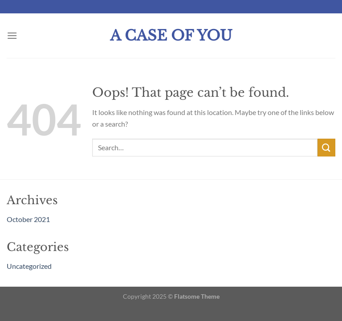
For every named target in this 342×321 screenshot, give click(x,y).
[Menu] (12, 35)
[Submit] (326, 147)
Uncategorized (29, 266)
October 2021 (28, 219)
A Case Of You (171, 36)
